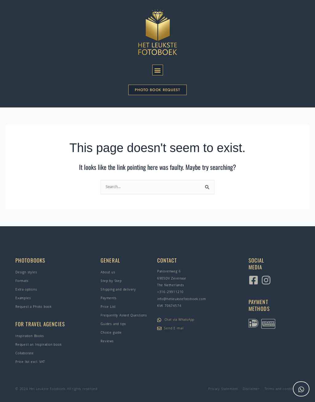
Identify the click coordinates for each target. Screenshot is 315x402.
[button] (157, 70)
